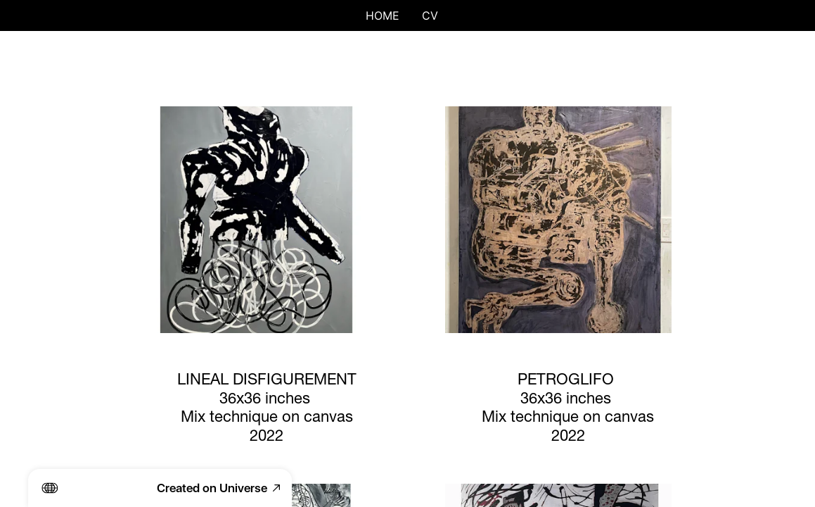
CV (430, 15)
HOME (382, 15)
